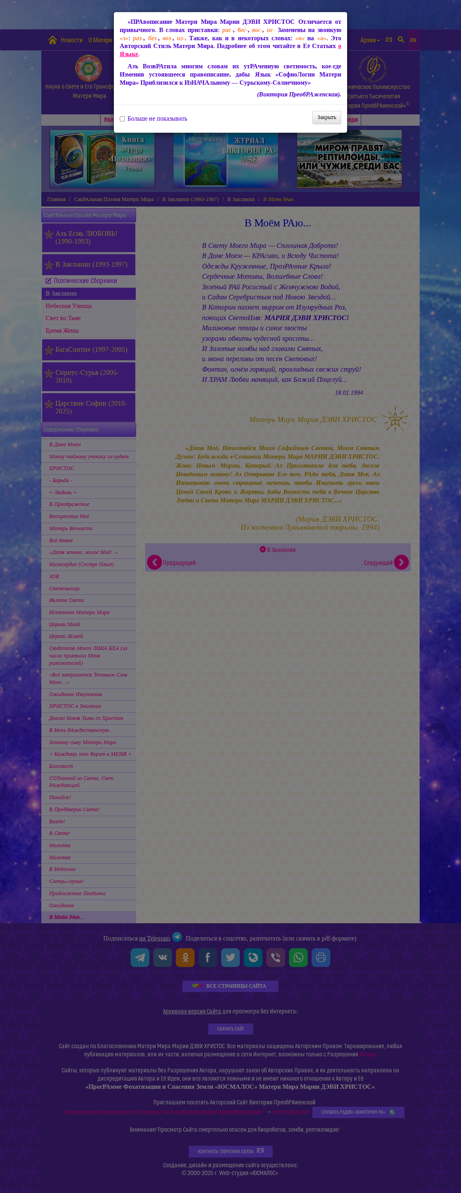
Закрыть (326, 117)
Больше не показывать (153, 119)
